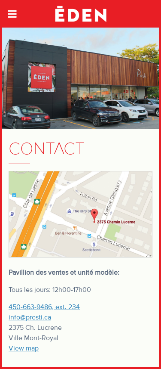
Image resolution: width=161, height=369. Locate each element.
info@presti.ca (30, 317)
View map (24, 348)
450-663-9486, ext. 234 (44, 307)
